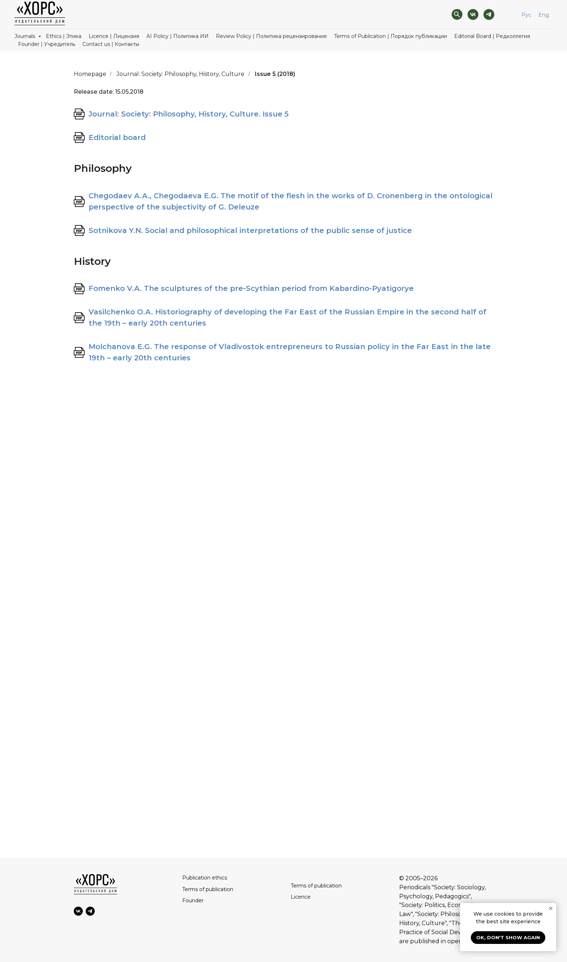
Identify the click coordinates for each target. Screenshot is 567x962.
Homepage (90, 74)
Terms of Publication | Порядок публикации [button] (390, 36)
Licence (301, 897)
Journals (25, 36)
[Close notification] (550, 908)
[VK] (473, 14)
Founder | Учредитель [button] (46, 44)
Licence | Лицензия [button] (114, 36)
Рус (526, 15)
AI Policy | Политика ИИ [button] (177, 36)
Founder (193, 900)
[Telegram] (488, 14)
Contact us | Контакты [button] (110, 44)
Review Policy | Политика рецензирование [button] (271, 36)
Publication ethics (204, 877)
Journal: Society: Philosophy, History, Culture (180, 74)
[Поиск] (457, 14)
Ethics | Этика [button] (63, 36)
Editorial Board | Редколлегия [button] (492, 36)
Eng (543, 15)
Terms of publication (207, 889)
